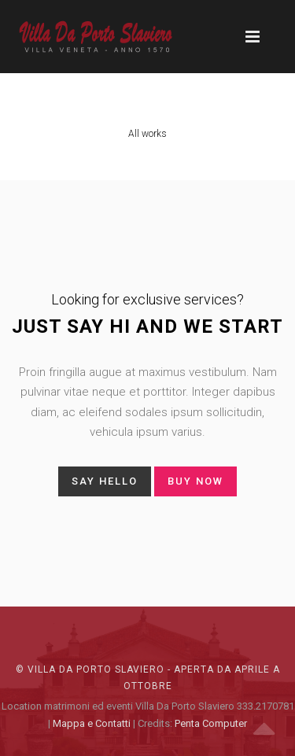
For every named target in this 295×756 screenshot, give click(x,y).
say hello (105, 481)
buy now (195, 481)
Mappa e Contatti (92, 723)
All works (147, 133)
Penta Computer (211, 723)
